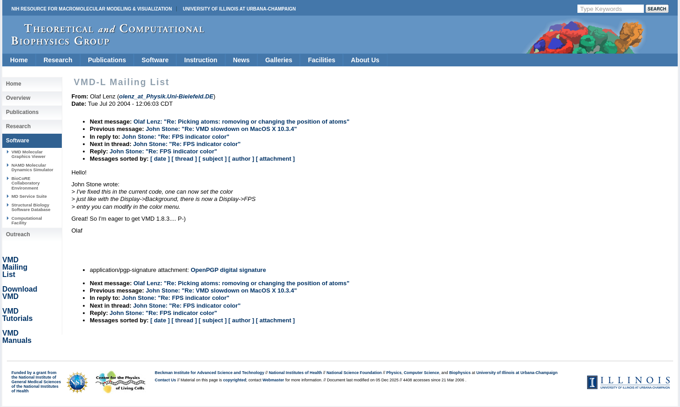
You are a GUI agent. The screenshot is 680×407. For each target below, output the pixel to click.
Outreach (18, 234)
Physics (394, 372)
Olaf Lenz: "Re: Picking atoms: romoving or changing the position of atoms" (241, 121)
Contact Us (165, 380)
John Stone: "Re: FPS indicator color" (175, 136)
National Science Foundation (354, 372)
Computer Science (421, 372)
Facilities (321, 60)
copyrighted (234, 380)
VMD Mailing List (14, 267)
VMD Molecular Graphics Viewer (28, 154)
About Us (365, 60)
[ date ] (160, 158)
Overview (18, 98)
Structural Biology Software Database (30, 207)
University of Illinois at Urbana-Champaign (239, 8)
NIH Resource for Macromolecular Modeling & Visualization (91, 8)
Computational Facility (26, 220)
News (241, 60)
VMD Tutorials (17, 314)
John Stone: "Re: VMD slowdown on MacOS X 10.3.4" (221, 128)
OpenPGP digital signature (228, 269)
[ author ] (241, 158)
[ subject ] (213, 158)
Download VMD (19, 292)
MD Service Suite (29, 196)
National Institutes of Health (295, 372)
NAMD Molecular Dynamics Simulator (32, 167)
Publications (107, 60)
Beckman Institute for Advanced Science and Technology (209, 372)
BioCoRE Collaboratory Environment (25, 183)
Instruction (200, 60)
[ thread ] (184, 158)
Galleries (278, 60)
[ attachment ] (275, 158)
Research (58, 60)
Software (155, 60)
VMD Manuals (17, 336)
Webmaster (273, 380)
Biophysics (460, 372)
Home (19, 60)
